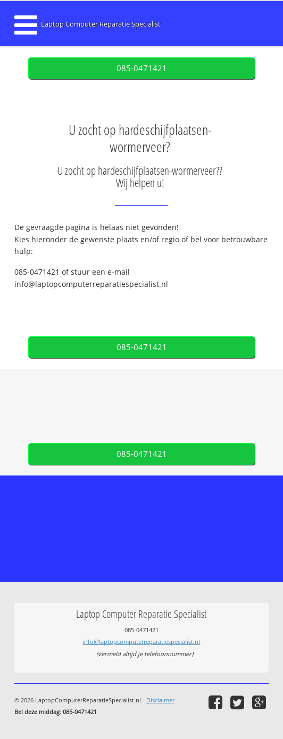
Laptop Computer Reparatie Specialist (101, 24)
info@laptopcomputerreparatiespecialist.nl (141, 641)
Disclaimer (160, 700)
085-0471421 (141, 68)
